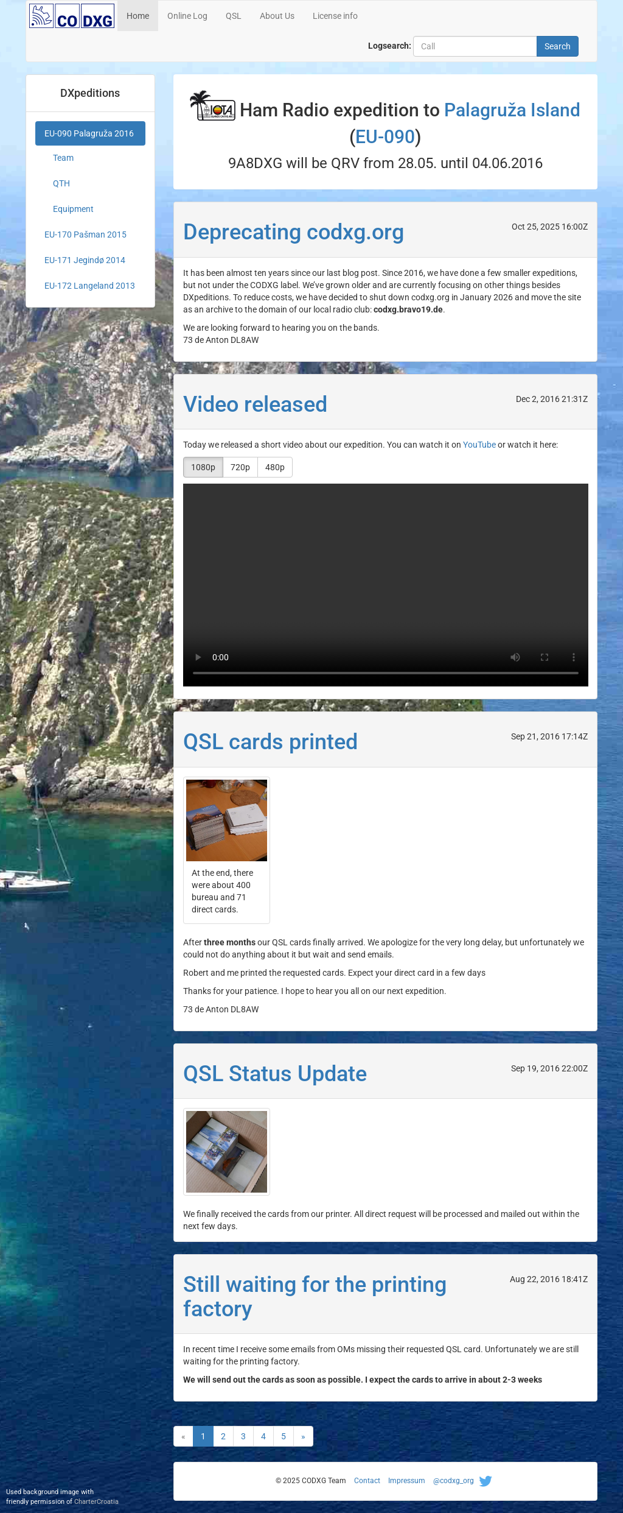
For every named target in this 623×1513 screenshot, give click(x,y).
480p (275, 467)
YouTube (479, 445)
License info (335, 16)
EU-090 (385, 136)
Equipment (73, 209)
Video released (255, 404)
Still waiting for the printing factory (315, 1297)
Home (138, 16)
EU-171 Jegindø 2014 (84, 260)
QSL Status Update (275, 1074)
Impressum (406, 1480)
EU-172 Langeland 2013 (89, 286)
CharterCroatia (96, 1502)
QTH (61, 183)
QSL (234, 16)
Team (63, 158)
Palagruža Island (512, 110)
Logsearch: (389, 46)
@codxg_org (464, 1480)
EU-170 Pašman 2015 (85, 234)
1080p (203, 467)
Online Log (187, 16)
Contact (367, 1480)
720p (240, 467)
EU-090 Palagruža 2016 (89, 133)
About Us (277, 16)
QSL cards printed (270, 742)
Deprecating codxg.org (293, 232)
